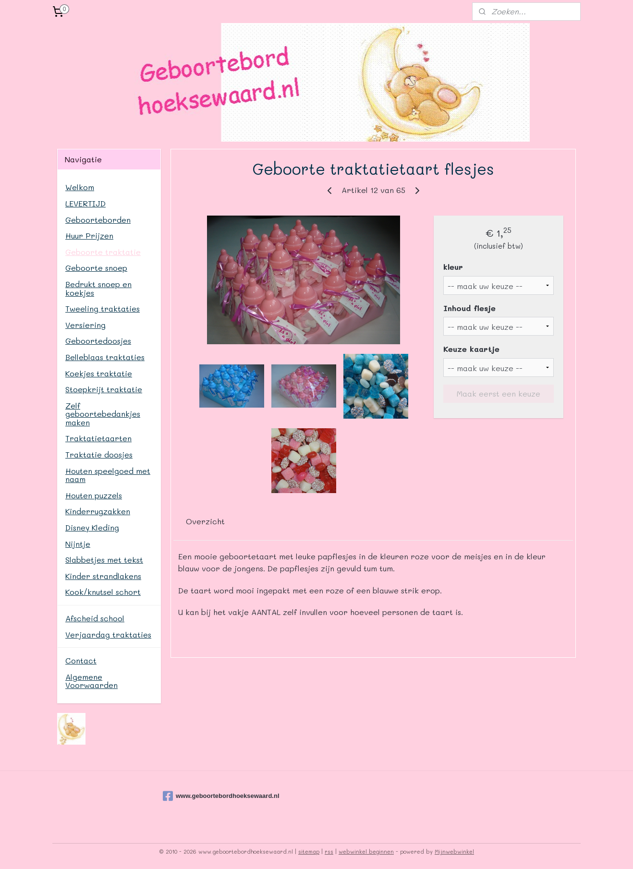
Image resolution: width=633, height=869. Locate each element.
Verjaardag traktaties (108, 634)
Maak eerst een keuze (498, 393)
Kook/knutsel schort (103, 592)
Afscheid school (94, 618)
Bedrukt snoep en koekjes (98, 288)
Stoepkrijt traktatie (103, 389)
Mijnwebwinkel (454, 851)
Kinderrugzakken (97, 511)
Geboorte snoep (96, 268)
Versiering (85, 325)
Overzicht (205, 521)
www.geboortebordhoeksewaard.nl (211, 796)
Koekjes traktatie (98, 373)
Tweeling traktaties (102, 308)
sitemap (308, 851)
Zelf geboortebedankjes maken (102, 413)
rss (329, 851)
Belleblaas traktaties (105, 357)
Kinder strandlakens (103, 576)
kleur (453, 267)
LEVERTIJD (85, 203)
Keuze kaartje (471, 349)
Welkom (79, 187)
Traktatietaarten (98, 438)
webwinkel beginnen (366, 851)
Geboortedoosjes (98, 341)
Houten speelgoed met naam (107, 475)
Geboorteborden (98, 220)
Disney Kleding (92, 527)
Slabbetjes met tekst (104, 560)
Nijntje (77, 544)
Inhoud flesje (469, 308)
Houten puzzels (93, 495)
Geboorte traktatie (103, 252)
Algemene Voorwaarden (91, 681)
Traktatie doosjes (99, 454)
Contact (81, 660)
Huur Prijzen (89, 235)
